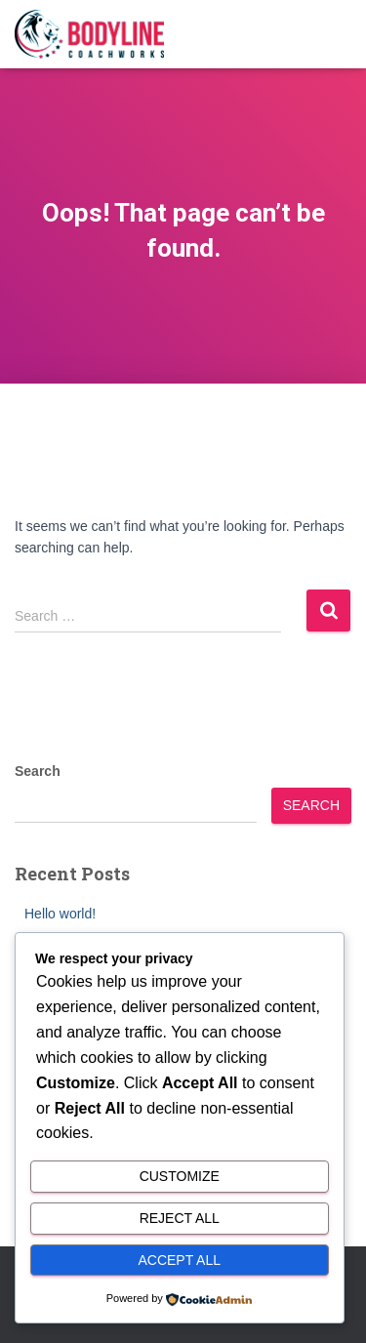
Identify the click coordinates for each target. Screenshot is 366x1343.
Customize (180, 1176)
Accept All (179, 1260)
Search (38, 771)
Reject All (180, 1218)
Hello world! (60, 913)
